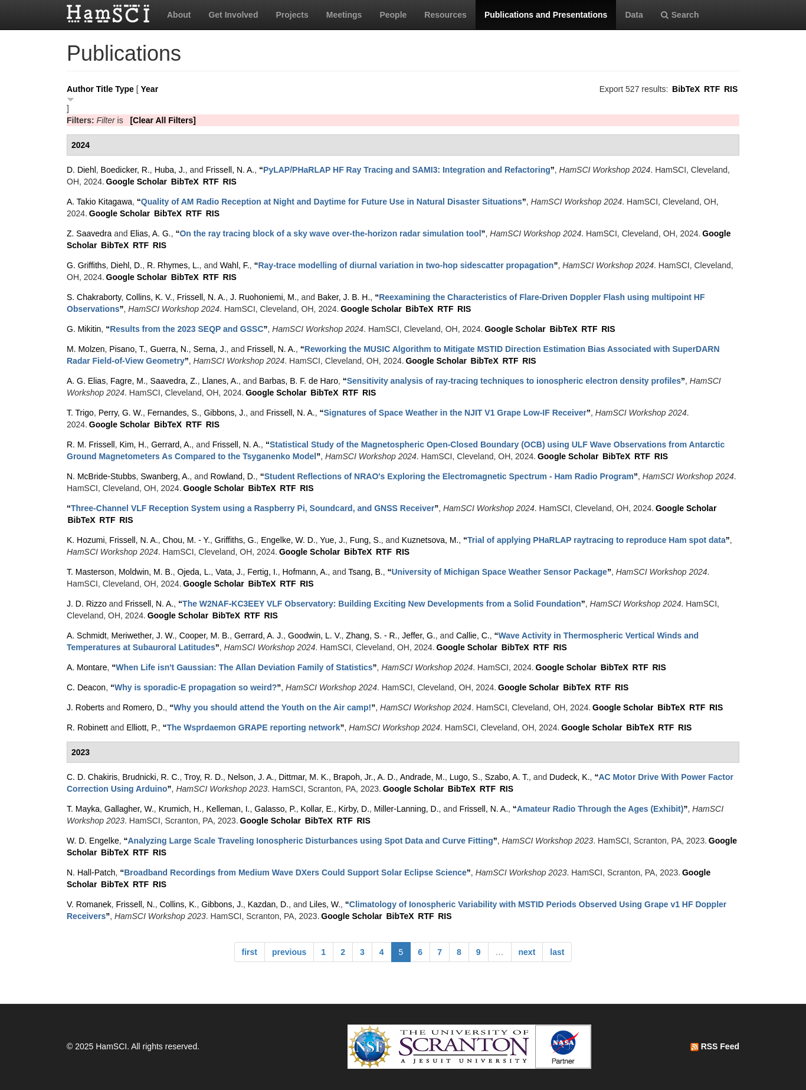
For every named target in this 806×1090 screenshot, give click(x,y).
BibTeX (686, 89)
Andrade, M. (422, 777)
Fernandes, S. (173, 412)
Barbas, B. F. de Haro (298, 381)
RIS (731, 89)
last (557, 952)
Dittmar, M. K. (304, 777)
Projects (292, 14)
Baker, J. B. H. (343, 297)
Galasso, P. (275, 809)
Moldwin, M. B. (146, 572)
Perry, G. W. (121, 412)
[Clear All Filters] (163, 120)
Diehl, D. (126, 265)
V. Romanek (89, 904)
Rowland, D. (233, 476)
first (249, 952)
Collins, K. (177, 904)
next (527, 952)
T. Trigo (80, 412)
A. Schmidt (87, 635)
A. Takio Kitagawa (99, 201)
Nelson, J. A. (251, 777)
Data (634, 14)
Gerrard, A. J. (258, 635)
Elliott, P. (142, 727)
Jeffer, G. (418, 635)
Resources (445, 14)
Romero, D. (144, 707)
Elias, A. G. (150, 233)
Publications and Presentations (546, 14)
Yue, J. (332, 540)
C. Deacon (86, 687)
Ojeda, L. (194, 572)
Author (80, 89)
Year (150, 89)
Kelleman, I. (228, 809)
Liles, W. (324, 904)
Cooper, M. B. (204, 635)
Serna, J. (210, 349)
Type (124, 89)
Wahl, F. (235, 265)
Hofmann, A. (304, 572)
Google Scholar (136, 181)
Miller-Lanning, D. (406, 809)
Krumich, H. (180, 809)
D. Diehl (81, 169)
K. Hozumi (86, 540)
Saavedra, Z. (174, 381)
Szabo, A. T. (507, 777)
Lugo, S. (465, 777)
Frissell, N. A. (230, 169)
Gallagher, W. (129, 809)
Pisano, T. (127, 349)
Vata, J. (229, 572)
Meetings (344, 14)
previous (289, 952)
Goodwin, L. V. (315, 635)
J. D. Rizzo (87, 603)
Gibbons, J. (224, 412)
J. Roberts (85, 707)
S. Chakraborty (94, 297)
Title (104, 89)
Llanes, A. (220, 381)
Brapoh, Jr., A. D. (364, 777)
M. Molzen (86, 349)
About (179, 14)
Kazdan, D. (268, 904)
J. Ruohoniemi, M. (263, 297)
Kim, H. (132, 444)
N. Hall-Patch (91, 872)
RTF (712, 89)
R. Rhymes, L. (173, 265)
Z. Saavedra (89, 233)
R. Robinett (87, 727)
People (393, 14)
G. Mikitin (84, 329)
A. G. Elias (86, 381)
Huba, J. (170, 169)
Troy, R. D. (203, 777)
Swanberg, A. (164, 476)
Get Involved (233, 14)
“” (407, 169)
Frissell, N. (135, 904)
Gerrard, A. (171, 444)
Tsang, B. (365, 572)
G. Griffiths (86, 265)
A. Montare (87, 667)
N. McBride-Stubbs (101, 476)
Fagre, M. (128, 381)
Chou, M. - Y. (186, 540)
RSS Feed (714, 1046)
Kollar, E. (317, 809)
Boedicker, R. (125, 169)
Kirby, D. (353, 809)
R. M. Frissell (91, 444)
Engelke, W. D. (288, 540)
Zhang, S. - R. (371, 635)
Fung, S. (365, 540)
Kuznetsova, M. (430, 540)
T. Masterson (90, 572)
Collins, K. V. (149, 297)
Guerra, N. (169, 349)
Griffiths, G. (236, 540)
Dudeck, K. (569, 777)
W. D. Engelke (93, 840)
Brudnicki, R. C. (150, 777)
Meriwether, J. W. (142, 635)
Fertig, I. (262, 572)
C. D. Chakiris (92, 777)
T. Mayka (83, 809)
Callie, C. (473, 635)
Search (680, 14)
